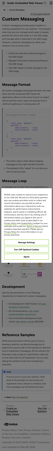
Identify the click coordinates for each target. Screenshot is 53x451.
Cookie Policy (27, 223)
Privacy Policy (10, 223)
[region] (26, 225)
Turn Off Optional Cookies (26, 249)
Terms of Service (34, 226)
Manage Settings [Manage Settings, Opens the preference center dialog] (26, 242)
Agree (26, 256)
